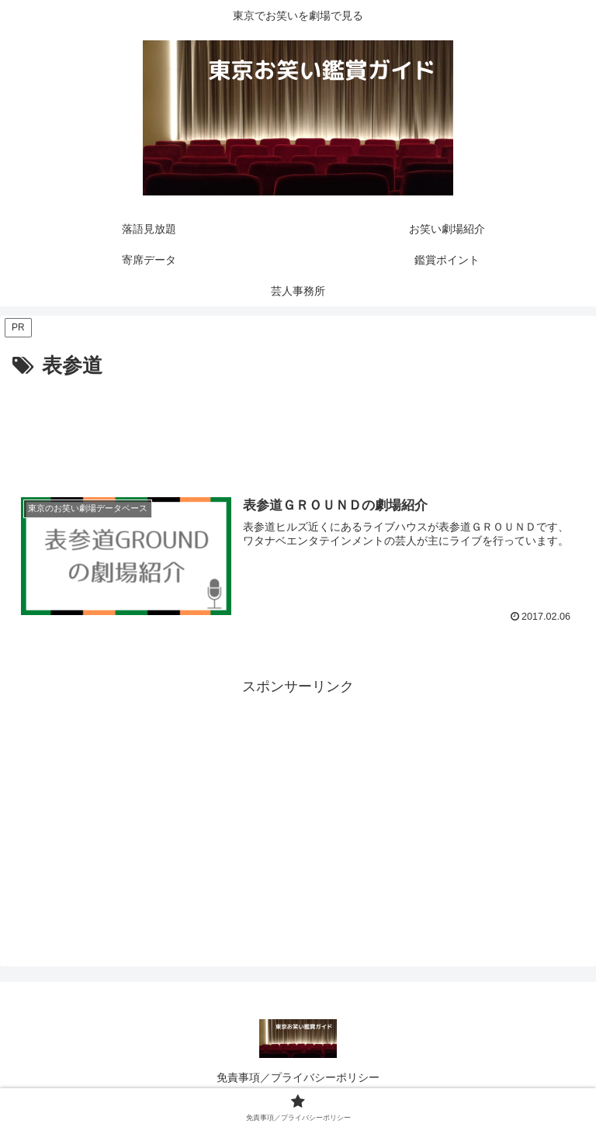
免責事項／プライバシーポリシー (298, 1077)
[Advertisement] (298, 426)
